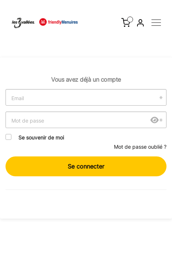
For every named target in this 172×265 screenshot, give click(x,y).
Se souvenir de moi (41, 137)
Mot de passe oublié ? (140, 147)
